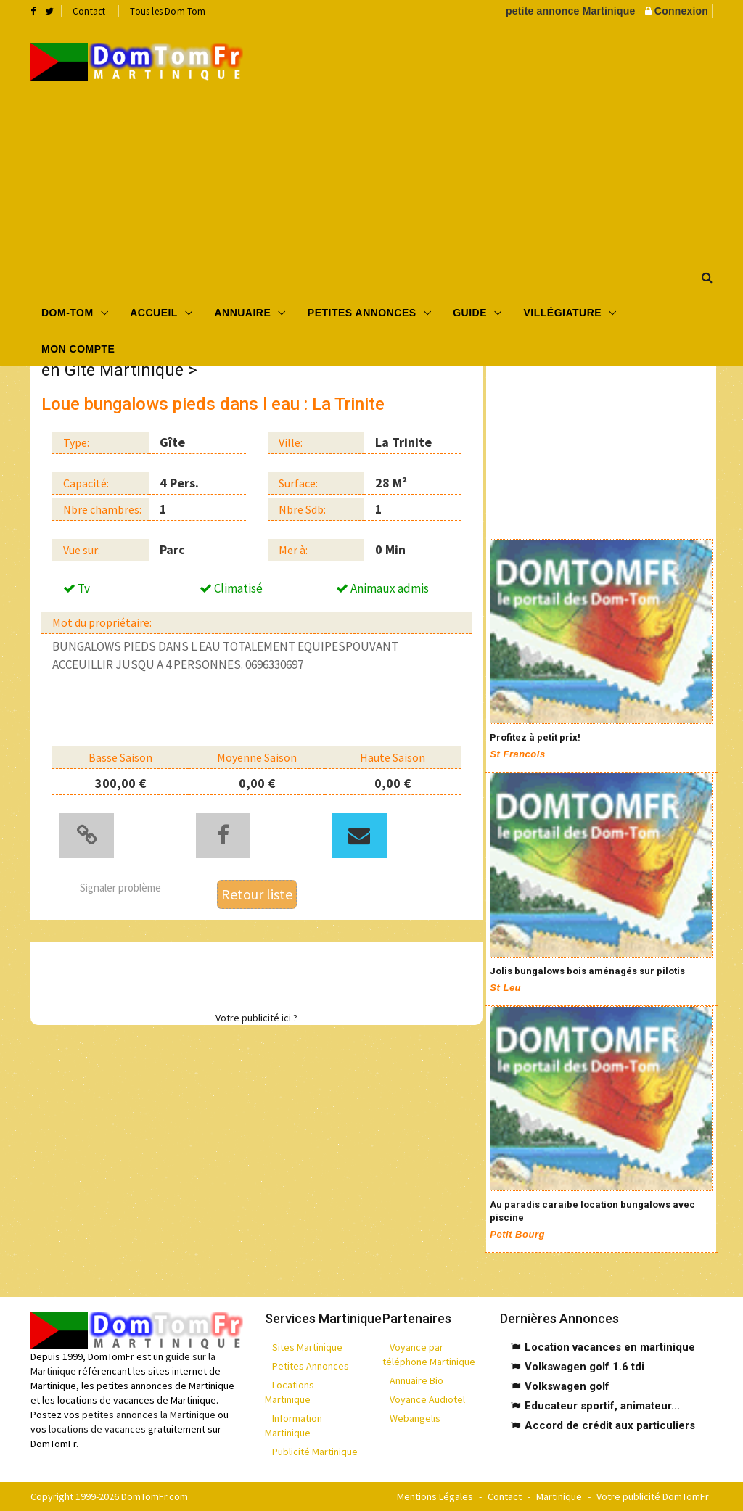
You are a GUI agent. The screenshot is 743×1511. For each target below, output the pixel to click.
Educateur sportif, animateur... (602, 1405)
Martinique (559, 1496)
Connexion (681, 11)
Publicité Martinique (315, 1451)
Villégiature (563, 312)
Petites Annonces (362, 312)
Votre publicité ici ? (256, 1017)
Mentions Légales (435, 1496)
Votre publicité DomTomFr (652, 1496)
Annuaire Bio (416, 1380)
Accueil (154, 312)
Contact (89, 11)
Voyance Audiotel (427, 1399)
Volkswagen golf (567, 1386)
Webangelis (415, 1418)
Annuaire (242, 312)
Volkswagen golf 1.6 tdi (584, 1366)
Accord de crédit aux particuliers (610, 1425)
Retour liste (256, 894)
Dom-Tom (67, 312)
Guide (470, 312)
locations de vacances (97, 1429)
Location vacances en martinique (610, 1347)
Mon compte (78, 349)
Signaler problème (120, 887)
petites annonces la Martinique (148, 1414)
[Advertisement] (503, 138)
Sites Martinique (307, 1347)
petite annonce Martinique (570, 11)
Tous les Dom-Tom (167, 11)
